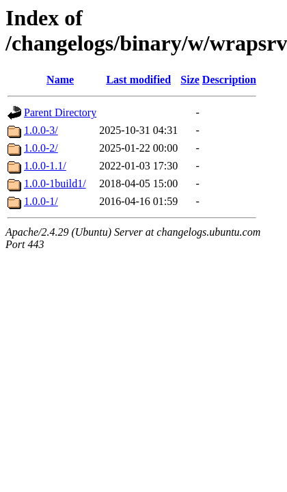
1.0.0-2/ (41, 148)
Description (229, 79)
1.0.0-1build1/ (55, 183)
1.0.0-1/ (41, 201)
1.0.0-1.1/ (45, 166)
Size (190, 79)
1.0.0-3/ (41, 130)
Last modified (138, 79)
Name (60, 79)
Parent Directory (60, 112)
